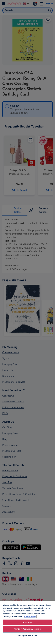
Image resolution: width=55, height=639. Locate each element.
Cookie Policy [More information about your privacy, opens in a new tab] (30, 616)
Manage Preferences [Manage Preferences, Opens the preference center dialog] (27, 635)
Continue (27, 622)
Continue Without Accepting (27, 629)
